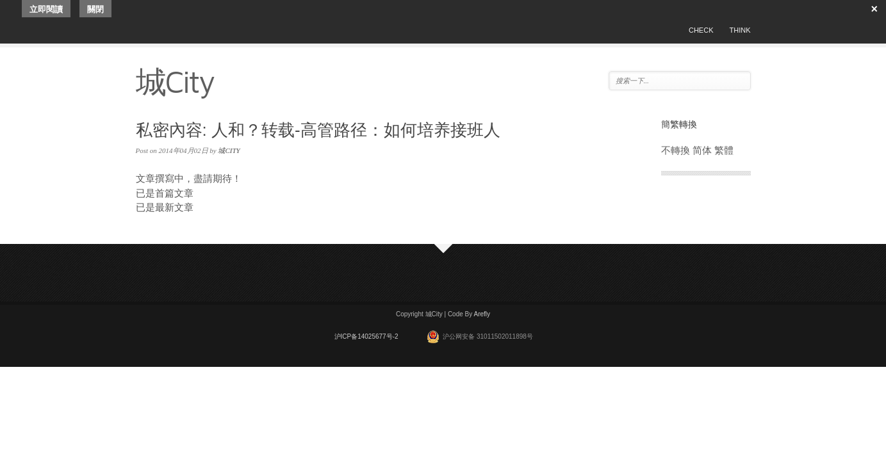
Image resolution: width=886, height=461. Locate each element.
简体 (702, 150)
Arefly (481, 314)
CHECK (701, 30)
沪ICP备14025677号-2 (366, 336)
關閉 (95, 9)
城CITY (229, 150)
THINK (740, 30)
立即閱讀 (46, 9)
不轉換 (675, 150)
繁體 (724, 150)
